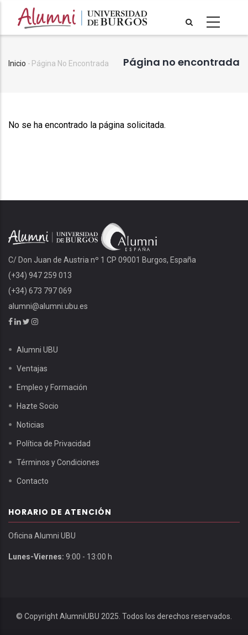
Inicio (17, 63)
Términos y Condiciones (58, 462)
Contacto (33, 481)
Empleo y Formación (52, 387)
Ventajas (32, 368)
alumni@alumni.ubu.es (48, 306)
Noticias (30, 424)
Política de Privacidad (54, 443)
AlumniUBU (79, 616)
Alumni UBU (37, 349)
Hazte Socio (38, 406)
